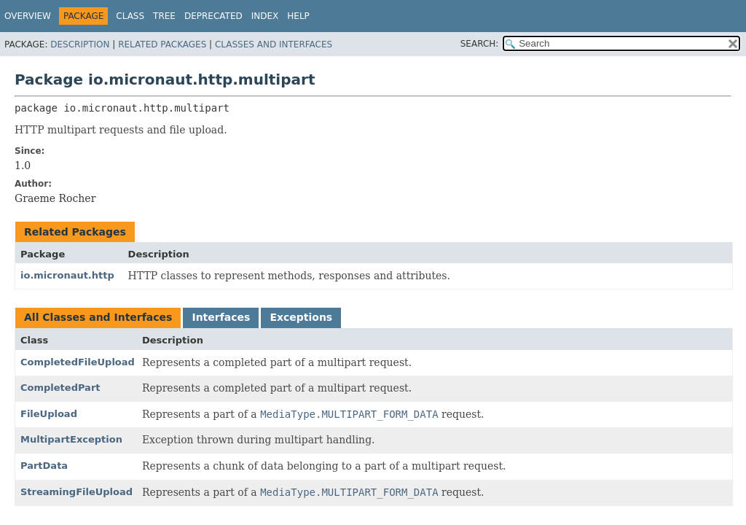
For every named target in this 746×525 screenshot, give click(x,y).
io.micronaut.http (67, 275)
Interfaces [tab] (221, 317)
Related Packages (162, 44)
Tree (164, 16)
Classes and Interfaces (273, 44)
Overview (27, 16)
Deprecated (213, 16)
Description (79, 44)
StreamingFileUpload (76, 491)
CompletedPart (60, 387)
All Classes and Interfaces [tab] (98, 317)
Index (265, 16)
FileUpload (48, 413)
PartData (44, 465)
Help (298, 16)
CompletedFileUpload (77, 362)
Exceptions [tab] (301, 317)
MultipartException (71, 439)
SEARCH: (479, 44)
